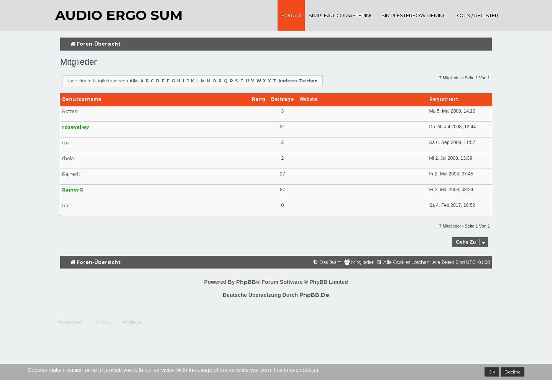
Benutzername (82, 99)
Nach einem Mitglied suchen (96, 81)
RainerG (72, 190)
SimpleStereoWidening (414, 15)
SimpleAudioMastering (341, 15)
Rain (67, 205)
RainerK (71, 174)
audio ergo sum (118, 15)
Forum (291, 15)
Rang (258, 99)
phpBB (246, 281)
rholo (68, 158)
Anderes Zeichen (297, 81)
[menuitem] (403, 262)
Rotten (70, 111)
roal (66, 143)
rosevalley (75, 127)
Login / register (476, 15)
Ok (491, 372)
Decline (512, 372)
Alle (134, 81)
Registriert (443, 99)
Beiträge (282, 99)
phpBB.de (314, 295)
